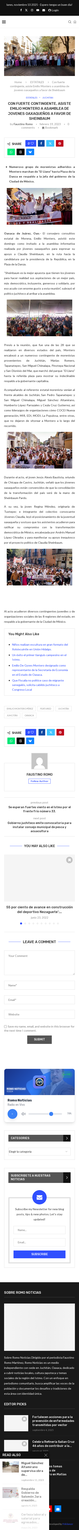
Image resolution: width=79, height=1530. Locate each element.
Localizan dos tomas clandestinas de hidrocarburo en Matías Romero (49, 1472)
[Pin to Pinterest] (59, 143)
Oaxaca (29, 715)
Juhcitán (12, 715)
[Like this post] (32, 143)
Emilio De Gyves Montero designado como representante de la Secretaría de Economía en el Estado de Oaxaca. (40, 670)
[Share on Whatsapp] (11, 152)
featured (45, 708)
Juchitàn (63, 708)
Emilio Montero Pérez (20, 708)
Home (18, 82)
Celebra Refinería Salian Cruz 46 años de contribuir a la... (53, 1444)
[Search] (70, 22)
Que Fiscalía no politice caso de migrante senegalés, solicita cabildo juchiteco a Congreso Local (38, 685)
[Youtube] (37, 10)
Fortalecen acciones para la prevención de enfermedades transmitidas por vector (53, 1421)
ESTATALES (37, 82)
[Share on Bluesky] (30, 152)
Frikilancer (67, 1523)
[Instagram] (32, 10)
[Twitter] (26, 10)
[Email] (43, 10)
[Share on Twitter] (50, 143)
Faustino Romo (23, 124)
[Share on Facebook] (41, 143)
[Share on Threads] (21, 152)
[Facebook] (21, 10)
